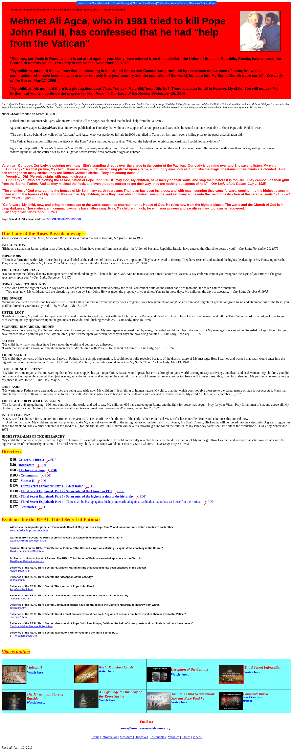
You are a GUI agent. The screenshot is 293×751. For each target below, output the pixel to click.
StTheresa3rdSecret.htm (24, 635)
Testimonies (158, 737)
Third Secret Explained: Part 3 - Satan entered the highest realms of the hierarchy (77, 496)
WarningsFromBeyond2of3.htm (28, 540)
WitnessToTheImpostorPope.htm (29, 530)
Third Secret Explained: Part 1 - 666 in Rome (52, 486)
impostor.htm (17, 579)
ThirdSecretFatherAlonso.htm (27, 561)
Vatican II (27, 480)
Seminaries (28, 507)
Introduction (109, 737)
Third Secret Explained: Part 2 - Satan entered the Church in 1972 (66, 491)
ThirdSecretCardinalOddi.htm (27, 551)
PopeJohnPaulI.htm (21, 589)
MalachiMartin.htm (20, 570)
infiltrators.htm (18, 607)
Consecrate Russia (31, 459)
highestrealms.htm (20, 598)
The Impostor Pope (32, 470)
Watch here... (107, 671)
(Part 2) (247, 700)
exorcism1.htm (18, 617)
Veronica (173, 737)
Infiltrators (26, 465)
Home (95, 737)
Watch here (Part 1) (254, 697)
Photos (186, 737)
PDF (53, 459)
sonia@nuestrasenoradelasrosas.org (145, 728)
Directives (141, 737)
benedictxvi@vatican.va (64, 219)
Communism (29, 475)
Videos (197, 737)
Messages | (127, 737)
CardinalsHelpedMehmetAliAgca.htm (31, 626)
